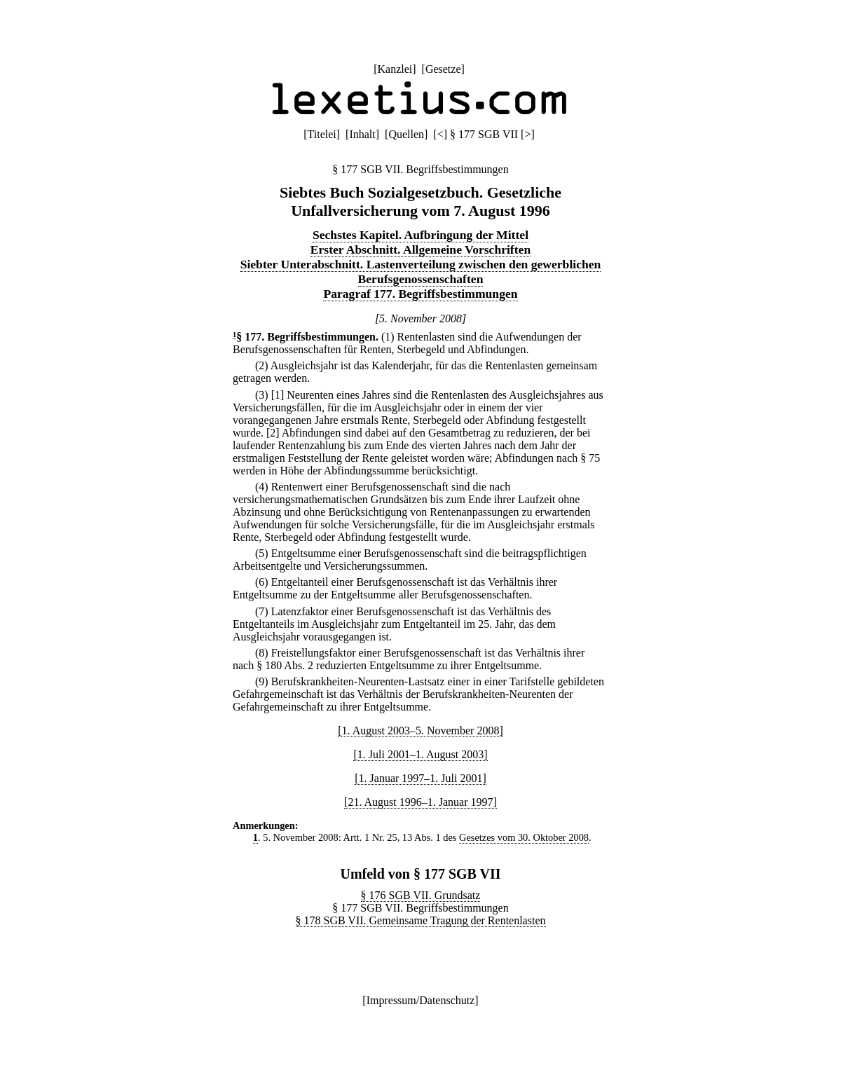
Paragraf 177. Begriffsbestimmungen (420, 294)
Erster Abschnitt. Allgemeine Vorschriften (420, 249)
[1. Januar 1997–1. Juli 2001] (420, 778)
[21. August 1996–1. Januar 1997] (420, 802)
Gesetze (443, 69)
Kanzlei (394, 69)
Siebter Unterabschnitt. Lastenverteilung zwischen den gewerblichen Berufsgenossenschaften (420, 271)
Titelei (322, 134)
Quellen (406, 134)
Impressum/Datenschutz (421, 1000)
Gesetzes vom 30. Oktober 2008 (524, 837)
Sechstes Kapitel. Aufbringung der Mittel (420, 235)
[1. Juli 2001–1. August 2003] (420, 754)
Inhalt (362, 134)
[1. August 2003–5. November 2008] (420, 730)
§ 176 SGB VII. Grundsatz (421, 895)
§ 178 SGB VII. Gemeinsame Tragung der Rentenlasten (421, 920)
